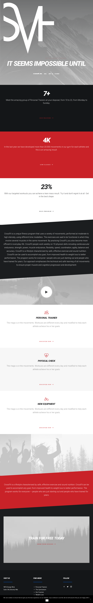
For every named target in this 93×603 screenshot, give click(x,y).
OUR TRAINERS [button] (46, 118)
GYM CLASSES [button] (46, 164)
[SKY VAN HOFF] (29, 28)
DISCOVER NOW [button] (46, 341)
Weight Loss (40, 595)
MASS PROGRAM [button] (46, 211)
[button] (46, 292)
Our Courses (40, 592)
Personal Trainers (41, 587)
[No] (91, 599)
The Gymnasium (41, 589)
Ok (47, 600)
